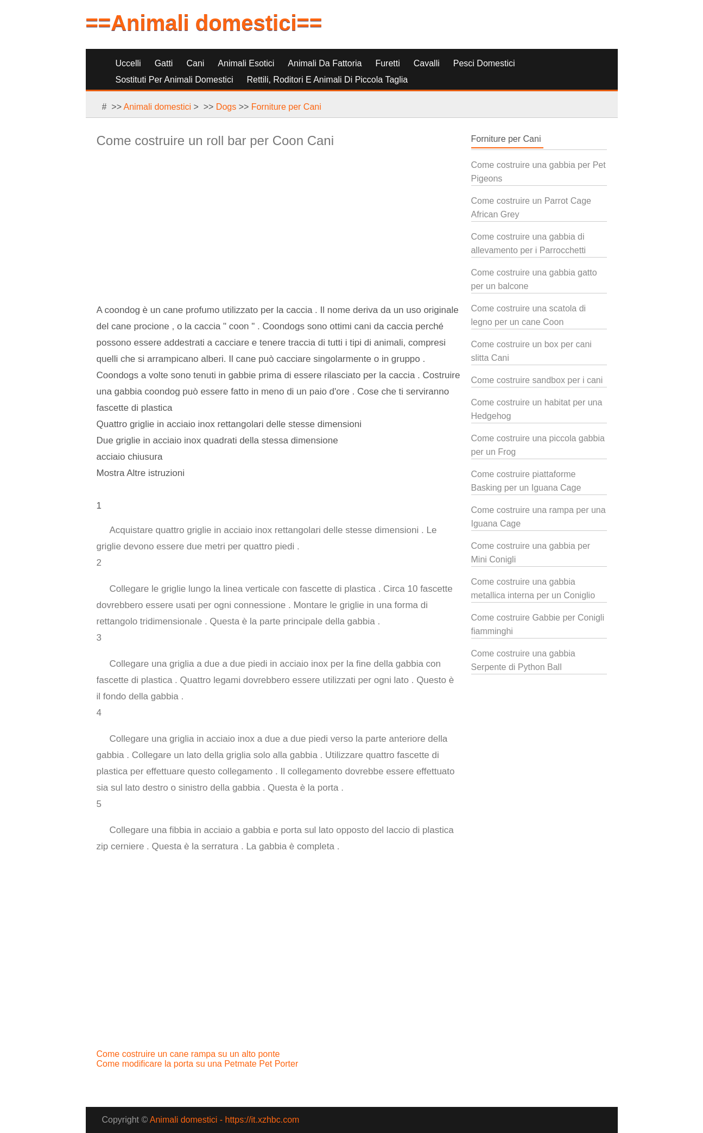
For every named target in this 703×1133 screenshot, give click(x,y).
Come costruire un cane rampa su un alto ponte (189, 1054)
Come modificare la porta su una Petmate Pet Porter (199, 1063)
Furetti (387, 63)
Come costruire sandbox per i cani (537, 380)
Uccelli (128, 63)
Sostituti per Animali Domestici (174, 79)
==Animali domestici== (204, 23)
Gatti (164, 63)
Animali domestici (157, 106)
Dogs (226, 106)
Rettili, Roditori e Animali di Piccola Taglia (327, 79)
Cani (195, 63)
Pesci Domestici (484, 63)
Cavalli (427, 63)
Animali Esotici (246, 63)
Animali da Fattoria (325, 63)
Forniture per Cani (286, 106)
